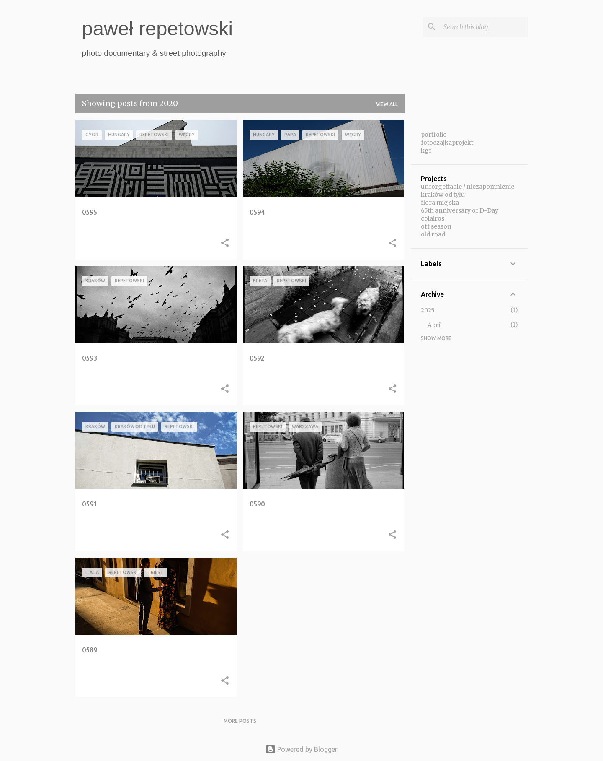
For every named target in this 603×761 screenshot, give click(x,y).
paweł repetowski (157, 28)
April (435, 325)
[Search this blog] (484, 27)
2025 (428, 310)
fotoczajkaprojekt (447, 142)
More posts (240, 721)
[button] (225, 243)
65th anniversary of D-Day (459, 210)
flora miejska (440, 202)
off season (436, 226)
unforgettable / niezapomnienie (467, 186)
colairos (432, 218)
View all (387, 104)
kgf (426, 150)
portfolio (434, 134)
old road (433, 234)
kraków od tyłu (443, 194)
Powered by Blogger (301, 749)
